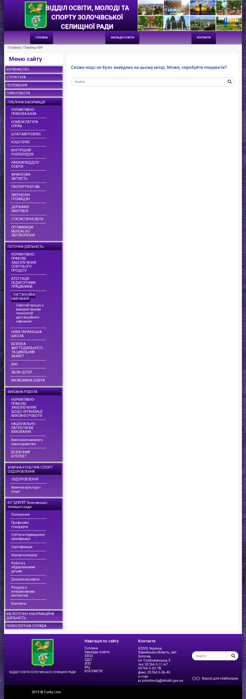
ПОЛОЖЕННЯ (16, 85)
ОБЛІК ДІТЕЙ (21, 372)
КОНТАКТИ (204, 37)
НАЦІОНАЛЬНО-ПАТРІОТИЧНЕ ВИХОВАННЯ (23, 428)
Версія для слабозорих (220, 678)
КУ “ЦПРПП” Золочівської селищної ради (27, 505)
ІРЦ (87, 667)
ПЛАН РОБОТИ (18, 93)
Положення (20, 514)
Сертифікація (21, 547)
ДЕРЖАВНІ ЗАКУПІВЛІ (20, 209)
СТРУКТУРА (16, 77)
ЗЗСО (89, 656)
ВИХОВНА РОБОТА (22, 392)
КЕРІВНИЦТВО (17, 69)
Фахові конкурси (24, 555)
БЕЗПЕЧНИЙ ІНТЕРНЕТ (20, 454)
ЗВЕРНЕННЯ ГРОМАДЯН (20, 197)
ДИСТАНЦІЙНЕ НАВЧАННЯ (23, 297)
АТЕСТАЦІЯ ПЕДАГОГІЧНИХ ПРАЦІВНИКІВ (23, 283)
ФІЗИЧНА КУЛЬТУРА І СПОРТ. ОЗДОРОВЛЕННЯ (31, 469)
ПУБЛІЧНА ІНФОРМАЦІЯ (26, 102)
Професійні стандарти (20, 525)
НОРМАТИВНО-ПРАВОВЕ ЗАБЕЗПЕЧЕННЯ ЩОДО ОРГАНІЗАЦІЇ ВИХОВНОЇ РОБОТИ (27, 408)
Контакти (18, 603)
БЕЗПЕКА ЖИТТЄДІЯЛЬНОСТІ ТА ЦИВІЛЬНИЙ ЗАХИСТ (27, 350)
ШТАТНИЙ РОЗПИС (26, 134)
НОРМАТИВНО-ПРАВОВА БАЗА (24, 112)
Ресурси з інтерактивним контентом (23, 591)
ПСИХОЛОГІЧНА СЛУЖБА (26, 626)
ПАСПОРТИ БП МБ (25, 187)
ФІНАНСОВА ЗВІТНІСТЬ (21, 176)
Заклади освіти (122, 37)
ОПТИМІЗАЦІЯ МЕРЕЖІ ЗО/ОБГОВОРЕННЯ (23, 231)
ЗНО (14, 364)
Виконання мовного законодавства (27, 442)
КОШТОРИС (20, 142)
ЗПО (88, 664)
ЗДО (88, 660)
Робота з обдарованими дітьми (23, 567)
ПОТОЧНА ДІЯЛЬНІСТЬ (26, 247)
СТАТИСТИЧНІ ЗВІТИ (27, 219)
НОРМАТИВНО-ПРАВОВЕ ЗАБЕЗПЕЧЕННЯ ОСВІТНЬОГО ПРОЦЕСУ (23, 262)
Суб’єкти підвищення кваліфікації (28, 537)
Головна (41, 37)
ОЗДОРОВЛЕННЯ (24, 479)
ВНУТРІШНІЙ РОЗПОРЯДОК (22, 152)
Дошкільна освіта (25, 579)
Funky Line (52, 692)
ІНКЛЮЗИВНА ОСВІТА (28, 380)
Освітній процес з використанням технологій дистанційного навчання (30, 313)
